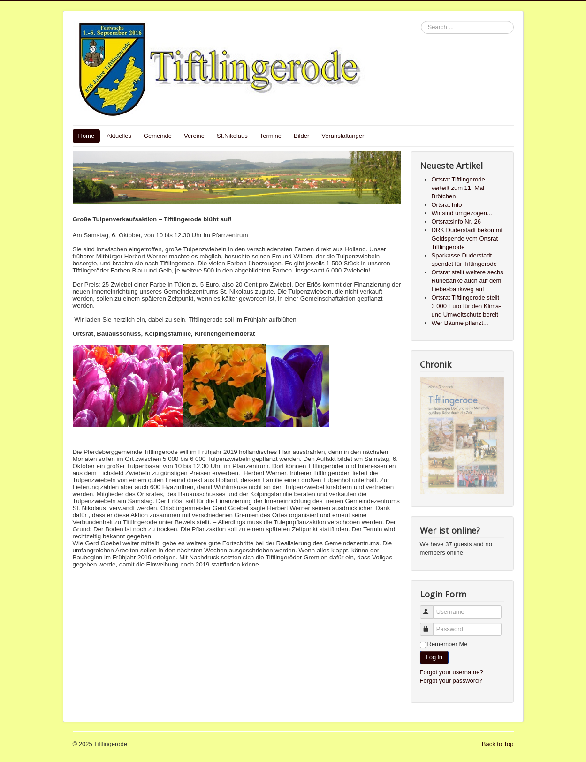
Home (86, 135)
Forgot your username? (451, 672)
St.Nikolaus (232, 135)
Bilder (301, 135)
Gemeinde (158, 135)
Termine (271, 135)
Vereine (194, 135)
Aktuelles (119, 135)
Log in (434, 657)
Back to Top (498, 743)
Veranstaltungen (343, 135)
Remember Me (447, 644)
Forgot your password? (451, 680)
